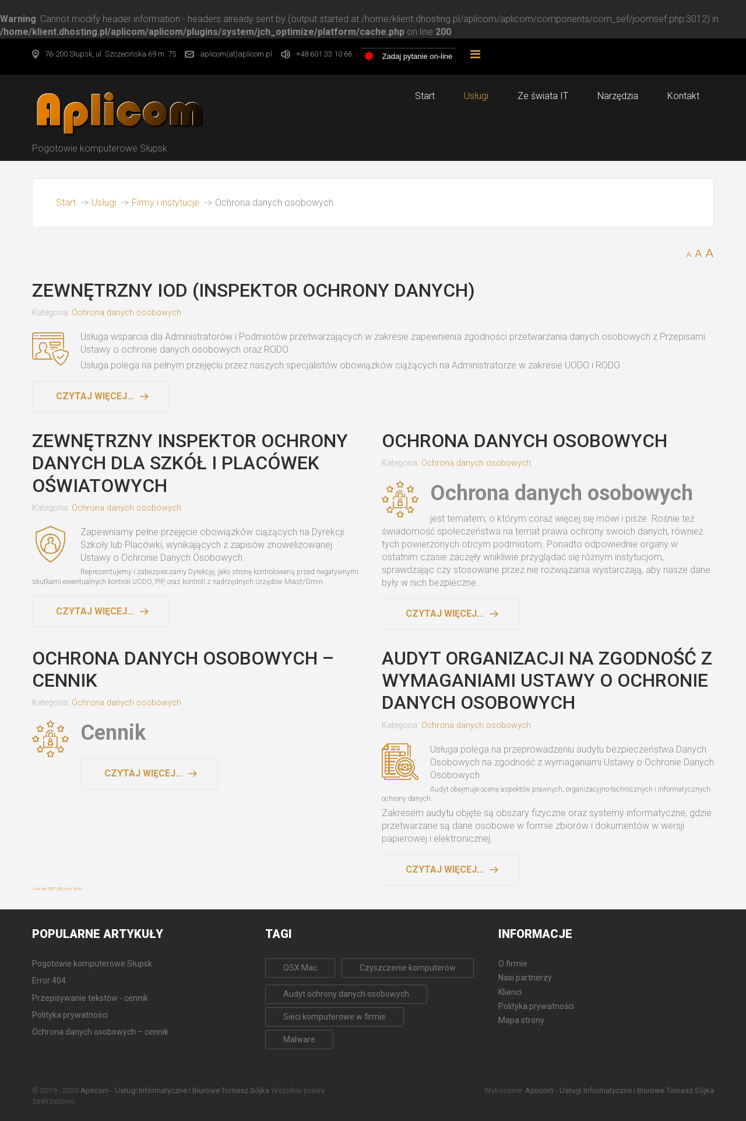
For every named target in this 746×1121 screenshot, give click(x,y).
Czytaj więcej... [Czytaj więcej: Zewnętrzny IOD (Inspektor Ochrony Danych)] (95, 396)
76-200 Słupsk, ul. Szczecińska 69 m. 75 (110, 54)
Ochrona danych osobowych (126, 313)
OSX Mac (300, 967)
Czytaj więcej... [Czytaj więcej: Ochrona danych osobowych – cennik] (143, 773)
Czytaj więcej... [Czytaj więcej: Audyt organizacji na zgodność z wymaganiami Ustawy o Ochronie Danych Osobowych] (445, 869)
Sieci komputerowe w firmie (334, 1016)
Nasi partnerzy (525, 977)
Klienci (510, 992)
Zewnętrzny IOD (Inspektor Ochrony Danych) (253, 290)
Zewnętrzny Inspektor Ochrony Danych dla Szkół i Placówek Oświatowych (190, 463)
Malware (299, 1039)
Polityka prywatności (536, 1006)
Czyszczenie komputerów (408, 967)
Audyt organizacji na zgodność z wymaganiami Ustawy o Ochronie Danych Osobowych (547, 680)
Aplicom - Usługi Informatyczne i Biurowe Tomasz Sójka (174, 1090)
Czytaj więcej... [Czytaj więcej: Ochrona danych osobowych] (445, 613)
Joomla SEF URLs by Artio (57, 888)
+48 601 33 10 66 (324, 54)
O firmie (512, 963)
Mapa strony (521, 1020)
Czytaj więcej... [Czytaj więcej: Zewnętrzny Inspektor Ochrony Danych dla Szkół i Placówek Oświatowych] (95, 611)
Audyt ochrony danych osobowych (346, 994)
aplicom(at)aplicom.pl (236, 54)
